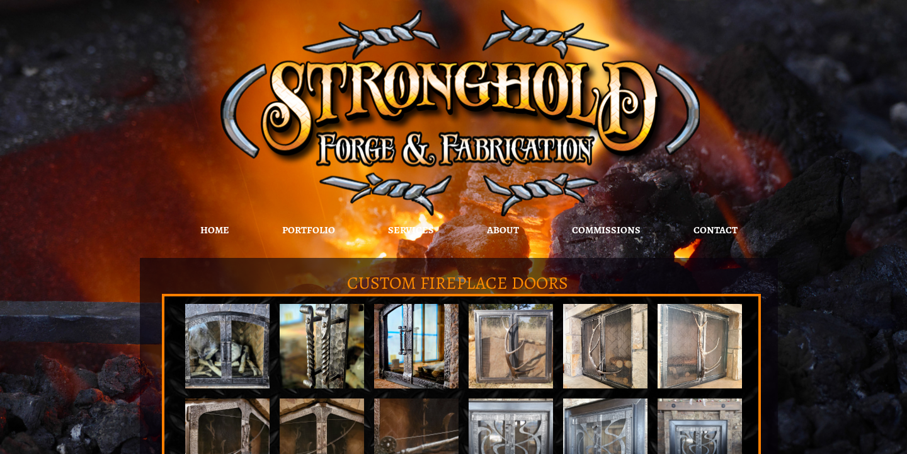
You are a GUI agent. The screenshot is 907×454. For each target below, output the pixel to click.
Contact (715, 230)
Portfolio (308, 230)
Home (214, 230)
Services (411, 230)
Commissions (606, 230)
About (503, 230)
